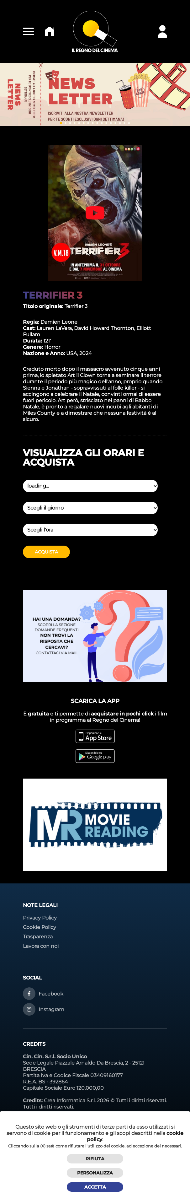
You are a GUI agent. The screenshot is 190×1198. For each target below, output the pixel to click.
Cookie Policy (39, 927)
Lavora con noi (41, 946)
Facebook (51, 994)
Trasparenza (38, 937)
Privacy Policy (40, 918)
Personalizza (95, 1173)
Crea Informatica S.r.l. (70, 1101)
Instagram (51, 1009)
